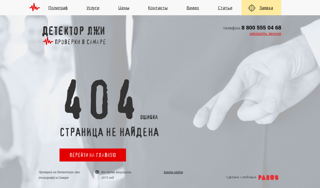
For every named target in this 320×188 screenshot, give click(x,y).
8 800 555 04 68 (261, 27)
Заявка (266, 7)
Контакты (158, 7)
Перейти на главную (93, 155)
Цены (123, 7)
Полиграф (58, 7)
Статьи (225, 7)
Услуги (92, 7)
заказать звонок (265, 33)
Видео (192, 7)
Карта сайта (173, 172)
